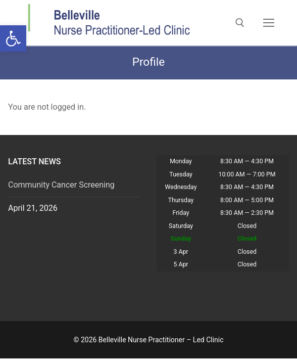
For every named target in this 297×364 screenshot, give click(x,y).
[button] (13, 38)
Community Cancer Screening (61, 185)
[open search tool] (239, 22)
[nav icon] (269, 22)
